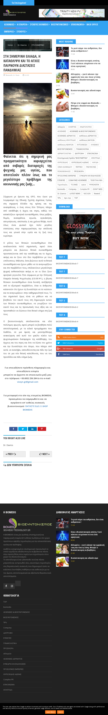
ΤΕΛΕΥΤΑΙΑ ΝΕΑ (96, 180)
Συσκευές (22, 31)
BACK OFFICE (92, 24)
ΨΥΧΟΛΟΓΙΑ (94, 184)
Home (10, 45)
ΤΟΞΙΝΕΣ (74, 184)
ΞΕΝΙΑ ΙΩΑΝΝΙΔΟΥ (65, 167)
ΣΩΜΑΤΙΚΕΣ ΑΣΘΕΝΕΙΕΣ (78, 180)
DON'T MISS (97, 189)
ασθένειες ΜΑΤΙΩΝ (86, 140)
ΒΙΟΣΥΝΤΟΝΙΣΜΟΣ (60, 24)
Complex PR (84, 189)
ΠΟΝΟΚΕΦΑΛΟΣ (64, 171)
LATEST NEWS (75, 193)
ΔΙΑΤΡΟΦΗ (79, 153)
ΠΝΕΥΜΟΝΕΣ (91, 167)
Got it (60, 712)
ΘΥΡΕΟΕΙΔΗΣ (63, 162)
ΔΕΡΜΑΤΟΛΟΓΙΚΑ (64, 153)
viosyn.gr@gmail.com (27, 382)
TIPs (59, 198)
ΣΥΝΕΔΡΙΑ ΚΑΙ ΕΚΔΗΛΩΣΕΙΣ (90, 176)
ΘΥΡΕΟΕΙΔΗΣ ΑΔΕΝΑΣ (80, 162)
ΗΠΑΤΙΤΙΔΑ (95, 158)
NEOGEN (87, 193)
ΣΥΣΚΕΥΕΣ (61, 180)
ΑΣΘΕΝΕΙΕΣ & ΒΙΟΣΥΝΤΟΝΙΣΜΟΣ (83, 131)
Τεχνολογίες (62, 184)
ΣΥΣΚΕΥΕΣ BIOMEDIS (40, 24)
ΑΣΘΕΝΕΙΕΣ (10, 24)
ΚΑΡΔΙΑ (95, 162)
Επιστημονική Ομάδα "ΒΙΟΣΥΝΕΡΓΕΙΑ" (73, 158)
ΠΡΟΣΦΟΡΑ (79, 171)
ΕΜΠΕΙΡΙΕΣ (9, 31)
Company (72, 189)
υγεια (83, 184)
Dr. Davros (22, 45)
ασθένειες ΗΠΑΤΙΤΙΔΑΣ (67, 140)
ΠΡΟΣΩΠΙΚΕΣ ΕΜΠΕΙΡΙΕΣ (67, 176)
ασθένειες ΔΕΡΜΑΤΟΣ (88, 136)
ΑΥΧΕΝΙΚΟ (95, 145)
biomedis (61, 189)
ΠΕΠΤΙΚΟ (79, 167)
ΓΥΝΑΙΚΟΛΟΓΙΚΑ (82, 149)
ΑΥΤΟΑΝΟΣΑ (82, 145)
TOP (76, 198)
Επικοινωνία (78, 24)
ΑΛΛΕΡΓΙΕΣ (72, 127)
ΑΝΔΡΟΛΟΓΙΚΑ (86, 127)
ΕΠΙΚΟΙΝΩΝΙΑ (92, 153)
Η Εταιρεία (23, 24)
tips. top (67, 198)
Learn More (51, 712)
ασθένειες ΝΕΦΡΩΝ (65, 145)
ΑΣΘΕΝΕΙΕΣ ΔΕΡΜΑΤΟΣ (67, 136)
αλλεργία (61, 127)
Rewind (97, 193)
